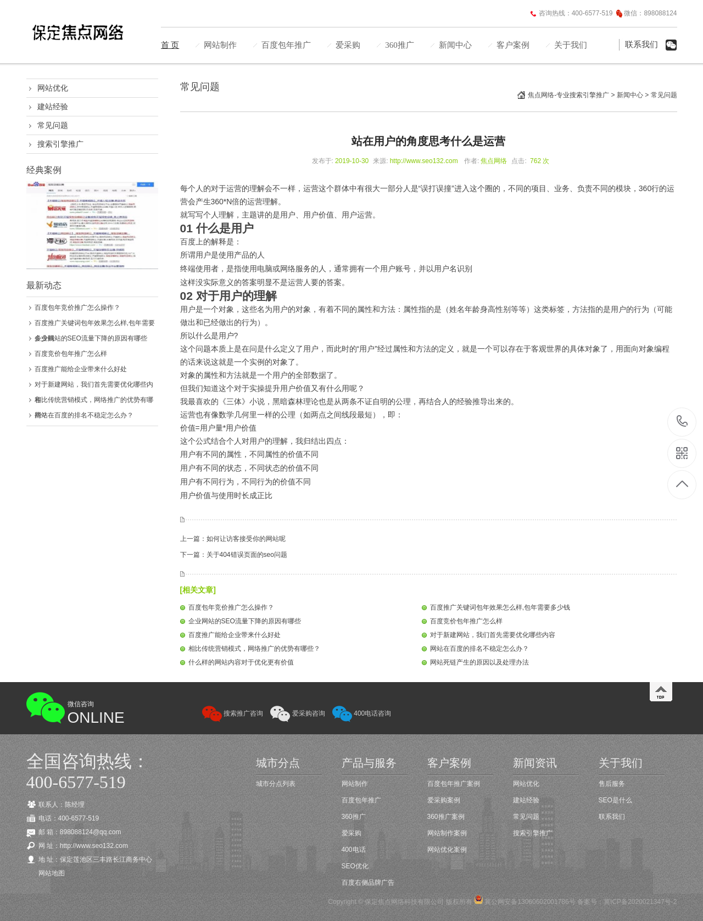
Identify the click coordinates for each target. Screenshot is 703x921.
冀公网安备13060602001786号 (529, 902)
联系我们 (641, 44)
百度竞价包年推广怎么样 (71, 354)
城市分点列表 (275, 784)
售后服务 (612, 784)
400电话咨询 (361, 713)
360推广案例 (446, 816)
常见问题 (52, 125)
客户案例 (512, 45)
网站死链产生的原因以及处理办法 (479, 662)
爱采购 (348, 45)
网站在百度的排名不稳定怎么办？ (84, 415)
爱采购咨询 (297, 713)
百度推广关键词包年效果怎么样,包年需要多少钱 (500, 607)
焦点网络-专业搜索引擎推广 (568, 95)
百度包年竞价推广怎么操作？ (77, 307)
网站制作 (220, 45)
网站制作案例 (447, 833)
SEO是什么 (615, 800)
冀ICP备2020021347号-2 (640, 902)
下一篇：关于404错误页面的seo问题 (233, 555)
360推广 (399, 45)
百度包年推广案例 (453, 784)
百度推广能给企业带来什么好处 (81, 369)
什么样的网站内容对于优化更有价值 (241, 662)
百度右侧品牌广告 (368, 882)
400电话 (354, 849)
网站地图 (51, 873)
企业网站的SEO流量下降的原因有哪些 (91, 338)
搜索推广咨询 (232, 713)
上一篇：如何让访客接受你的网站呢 (233, 539)
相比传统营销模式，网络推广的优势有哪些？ (254, 648)
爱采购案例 (443, 800)
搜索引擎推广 (60, 143)
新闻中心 (455, 45)
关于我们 (570, 45)
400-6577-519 (682, 422)
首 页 (170, 45)
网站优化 (52, 87)
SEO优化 (355, 866)
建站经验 (52, 106)
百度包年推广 (286, 45)
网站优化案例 (447, 849)
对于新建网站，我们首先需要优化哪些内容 (492, 635)
